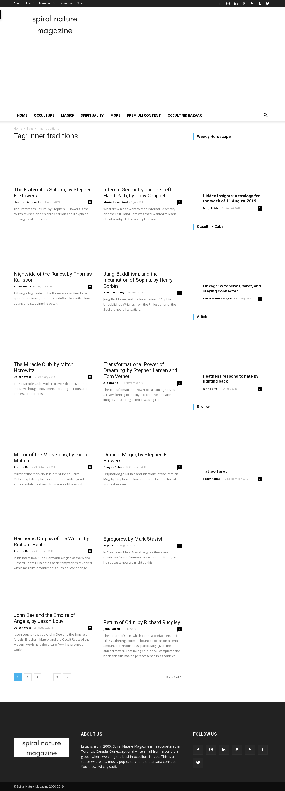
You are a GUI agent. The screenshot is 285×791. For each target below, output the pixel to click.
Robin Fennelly (24, 286)
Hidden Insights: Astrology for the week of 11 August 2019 (231, 198)
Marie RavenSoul (115, 202)
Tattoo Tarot (215, 471)
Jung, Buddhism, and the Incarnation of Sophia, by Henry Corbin (138, 280)
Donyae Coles (112, 467)
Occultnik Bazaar (185, 115)
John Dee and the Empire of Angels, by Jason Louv (44, 618)
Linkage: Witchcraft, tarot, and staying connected (232, 288)
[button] (265, 115)
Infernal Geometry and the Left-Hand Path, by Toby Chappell (138, 193)
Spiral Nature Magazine (220, 298)
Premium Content (144, 115)
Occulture (44, 115)
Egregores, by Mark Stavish (133, 539)
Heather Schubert (26, 202)
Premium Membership (41, 3)
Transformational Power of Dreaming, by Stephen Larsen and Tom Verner (140, 370)
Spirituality (92, 115)
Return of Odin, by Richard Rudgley (141, 622)
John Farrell (111, 629)
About (17, 3)
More (115, 115)
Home (22, 115)
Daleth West (22, 377)
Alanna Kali (111, 383)
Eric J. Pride (210, 208)
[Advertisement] (142, 73)
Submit (81, 3)
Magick (67, 115)
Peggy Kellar (211, 478)
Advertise (66, 3)
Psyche (108, 545)
